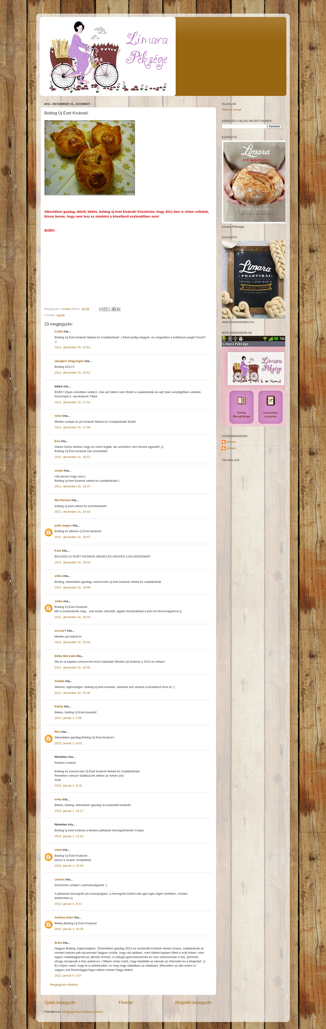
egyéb (60, 315)
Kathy (59, 706)
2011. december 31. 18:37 (72, 486)
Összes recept (231, 109)
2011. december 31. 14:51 (72, 347)
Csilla (59, 331)
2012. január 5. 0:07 (68, 975)
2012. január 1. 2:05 (68, 718)
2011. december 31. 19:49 (72, 587)
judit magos (63, 525)
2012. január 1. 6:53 (68, 743)
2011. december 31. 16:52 (72, 372)
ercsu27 (60, 630)
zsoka (59, 470)
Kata (58, 550)
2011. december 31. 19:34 (72, 562)
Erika (58, 942)
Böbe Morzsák (65, 656)
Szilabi (59, 681)
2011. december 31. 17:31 (72, 402)
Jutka (58, 601)
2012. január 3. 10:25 (69, 929)
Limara (60, 879)
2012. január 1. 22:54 (69, 865)
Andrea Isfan (64, 917)
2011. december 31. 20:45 (72, 667)
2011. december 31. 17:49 (72, 427)
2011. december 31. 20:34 (72, 617)
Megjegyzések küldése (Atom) (82, 1011)
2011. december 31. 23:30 (72, 693)
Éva (57, 441)
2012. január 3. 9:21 (68, 904)
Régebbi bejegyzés (193, 1002)
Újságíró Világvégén (69, 361)
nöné (58, 415)
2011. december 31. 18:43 (72, 511)
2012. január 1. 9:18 (68, 785)
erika (58, 799)
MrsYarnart (63, 500)
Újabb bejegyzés (60, 1002)
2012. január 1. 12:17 (69, 811)
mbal (58, 849)
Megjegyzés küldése (64, 984)
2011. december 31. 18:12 (72, 457)
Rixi (57, 731)
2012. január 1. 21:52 (69, 836)
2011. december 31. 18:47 (72, 537)
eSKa (58, 576)
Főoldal (126, 1002)
